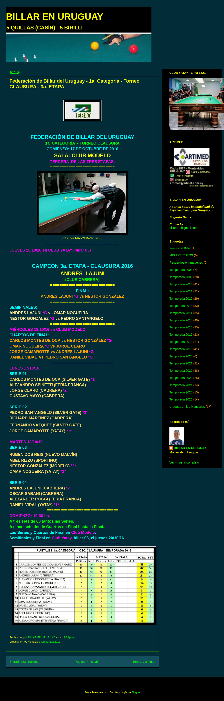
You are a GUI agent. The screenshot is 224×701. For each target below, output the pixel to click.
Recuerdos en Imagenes (186, 262)
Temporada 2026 (180, 399)
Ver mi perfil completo (184, 462)
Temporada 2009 (180, 277)
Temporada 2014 (180, 313)
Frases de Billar (180, 248)
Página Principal (86, 661)
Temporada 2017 (180, 334)
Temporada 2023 (180, 378)
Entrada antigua (144, 661)
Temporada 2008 (180, 270)
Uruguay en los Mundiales (187, 406)
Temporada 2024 (180, 385)
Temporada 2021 (180, 363)
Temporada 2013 (180, 306)
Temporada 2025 (180, 392)
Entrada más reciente (24, 661)
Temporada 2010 (180, 284)
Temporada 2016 (50, 641)
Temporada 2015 (180, 320)
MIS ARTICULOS (181, 255)
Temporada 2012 (180, 298)
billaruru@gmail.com (183, 228)
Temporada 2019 (180, 349)
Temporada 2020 (180, 356)
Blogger (136, 692)
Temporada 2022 (180, 370)
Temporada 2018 (180, 342)
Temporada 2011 (180, 291)
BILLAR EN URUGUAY (54, 16)
